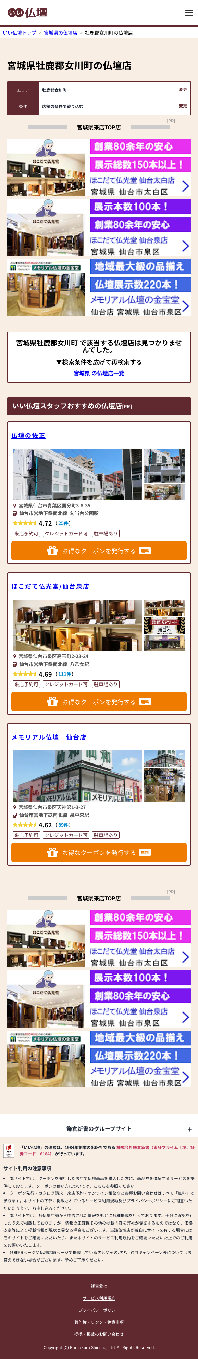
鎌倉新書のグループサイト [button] (99, 1128)
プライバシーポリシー (99, 1310)
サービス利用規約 (99, 1298)
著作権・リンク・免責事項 (99, 1322)
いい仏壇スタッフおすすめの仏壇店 (67, 405)
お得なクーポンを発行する (99, 551)
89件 (63, 824)
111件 (64, 673)
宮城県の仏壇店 (60, 32)
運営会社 (99, 1286)
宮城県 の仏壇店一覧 (99, 373)
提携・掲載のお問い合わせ (99, 1334)
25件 (63, 523)
